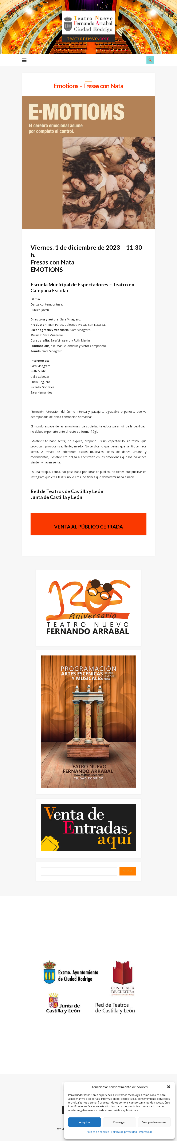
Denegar (119, 1122)
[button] (168, 1087)
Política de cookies (98, 1132)
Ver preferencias (154, 1122)
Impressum (146, 1132)
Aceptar (84, 1122)
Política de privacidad (124, 1132)
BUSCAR (128, 872)
